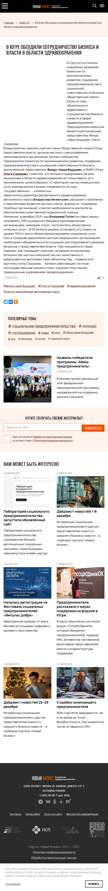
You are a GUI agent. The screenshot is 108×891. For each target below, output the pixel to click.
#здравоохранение (81, 286)
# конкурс (88, 326)
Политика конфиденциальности (54, 851)
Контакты (15, 812)
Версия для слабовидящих (82, 812)
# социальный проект (59, 338)
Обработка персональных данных (54, 856)
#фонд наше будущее (19, 286)
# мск (56, 333)
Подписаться (93, 427)
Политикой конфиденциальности (53, 439)
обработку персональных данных (52, 435)
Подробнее (12, 884)
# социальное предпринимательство (42, 326)
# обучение (25, 338)
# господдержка (21, 333)
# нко (11, 339)
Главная (9, 22)
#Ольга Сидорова (51, 286)
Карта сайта (32, 812)
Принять (93, 884)
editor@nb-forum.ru (54, 789)
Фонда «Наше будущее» (65, 170)
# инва (43, 333)
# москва (40, 338)
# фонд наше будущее (78, 332)
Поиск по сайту (53, 812)
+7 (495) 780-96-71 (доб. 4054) (54, 793)
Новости (24, 22)
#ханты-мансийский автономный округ (32, 292)
